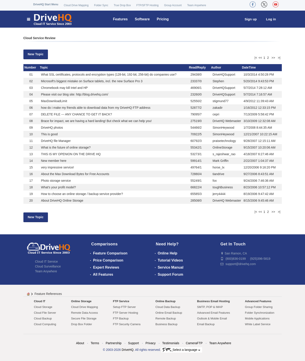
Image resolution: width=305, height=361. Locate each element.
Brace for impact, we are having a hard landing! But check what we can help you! (96, 121)
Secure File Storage (84, 318)
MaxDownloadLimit (54, 101)
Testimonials (170, 343)
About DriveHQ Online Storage (62, 200)
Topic (44, 67)
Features (120, 19)
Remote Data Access (84, 312)
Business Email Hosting (213, 301)
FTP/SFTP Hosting (147, 5)
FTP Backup (121, 318)
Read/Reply (197, 67)
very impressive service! (57, 167)
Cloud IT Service (46, 261)
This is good (49, 134)
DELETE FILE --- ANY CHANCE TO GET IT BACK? (76, 114)
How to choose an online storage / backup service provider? (82, 194)
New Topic (36, 54)
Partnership (113, 343)
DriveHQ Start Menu (45, 4)
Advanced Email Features (213, 312)
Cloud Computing (45, 324)
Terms (95, 343)
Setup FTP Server (124, 307)
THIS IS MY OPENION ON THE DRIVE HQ (71, 154)
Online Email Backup (168, 312)
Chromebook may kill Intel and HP (64, 88)
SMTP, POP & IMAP (210, 307)
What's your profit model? (58, 187)
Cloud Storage (43, 307)
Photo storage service (56, 180)
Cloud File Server (45, 312)
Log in (271, 19)
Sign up (251, 19)
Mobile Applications (257, 318)
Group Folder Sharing (259, 307)
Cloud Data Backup (167, 307)
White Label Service (258, 324)
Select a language (181, 350)
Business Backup (166, 324)
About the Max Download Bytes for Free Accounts (75, 174)
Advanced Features (258, 301)
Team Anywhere (196, 5)
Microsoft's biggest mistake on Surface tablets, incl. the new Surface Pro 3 (91, 81)
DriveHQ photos (52, 127)
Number (30, 67)
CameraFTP (194, 343)
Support (133, 343)
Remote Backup (165, 318)
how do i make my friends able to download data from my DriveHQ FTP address (95, 107)
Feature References (48, 294)
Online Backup (165, 301)
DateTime (249, 67)
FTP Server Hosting (125, 312)
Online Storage (81, 301)
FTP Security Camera (126, 324)
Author (216, 67)
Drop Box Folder (81, 324)
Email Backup (205, 324)
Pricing (163, 19)
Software (142, 19)
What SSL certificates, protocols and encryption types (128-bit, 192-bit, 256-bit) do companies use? (108, 74)
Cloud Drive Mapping (76, 5)
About (80, 343)
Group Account (173, 5)
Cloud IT (39, 301)
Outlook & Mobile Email (212, 318)
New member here (53, 160)
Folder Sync (101, 5)
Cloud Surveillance (48, 266)
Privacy (151, 343)
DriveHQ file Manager (56, 141)
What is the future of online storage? (66, 147)
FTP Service (121, 301)
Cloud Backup (43, 318)
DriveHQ (128, 349)
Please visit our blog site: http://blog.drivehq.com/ (74, 94)
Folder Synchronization (259, 312)
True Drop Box (122, 5)
